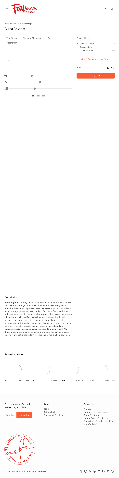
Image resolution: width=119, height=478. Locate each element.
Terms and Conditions (54, 415)
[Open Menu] (6, 9)
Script (19, 23)
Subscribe (24, 415)
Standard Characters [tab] (32, 38)
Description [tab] (11, 42)
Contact (87, 409)
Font (13, 23)
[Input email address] (9, 415)
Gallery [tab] (51, 38)
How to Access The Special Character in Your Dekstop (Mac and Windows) (98, 421)
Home (6, 23)
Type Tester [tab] (11, 38)
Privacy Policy (50, 412)
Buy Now (96, 75)
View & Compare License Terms (95, 59)
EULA (46, 409)
